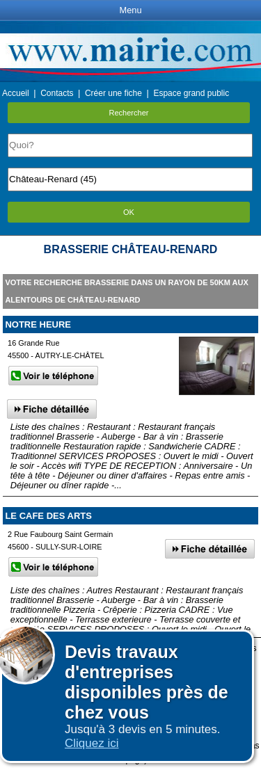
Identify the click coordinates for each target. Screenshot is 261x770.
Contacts (56, 93)
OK (128, 212)
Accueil (15, 93)
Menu (130, 10)
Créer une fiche (113, 93)
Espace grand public (191, 93)
